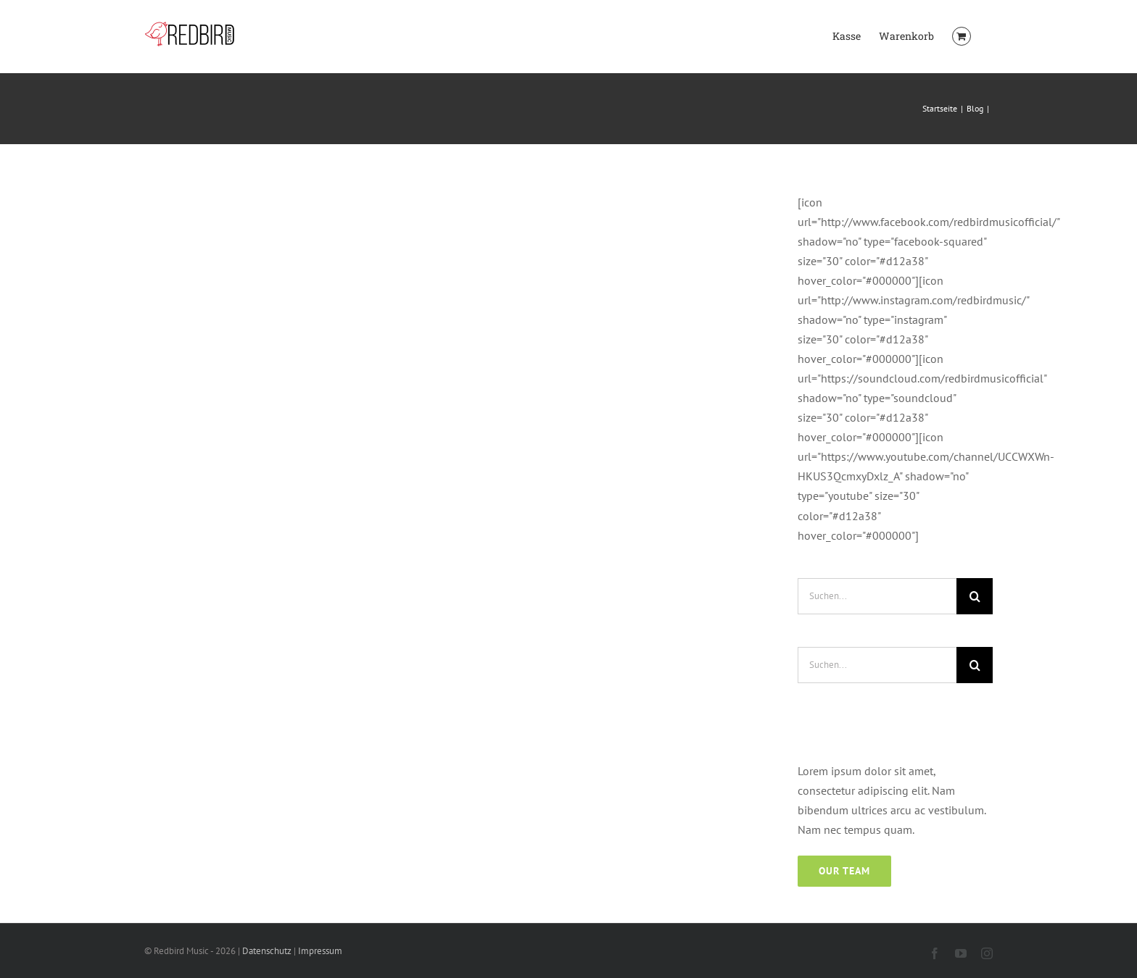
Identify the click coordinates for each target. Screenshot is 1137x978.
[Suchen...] (877, 596)
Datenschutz (267, 951)
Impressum (320, 951)
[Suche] (974, 596)
